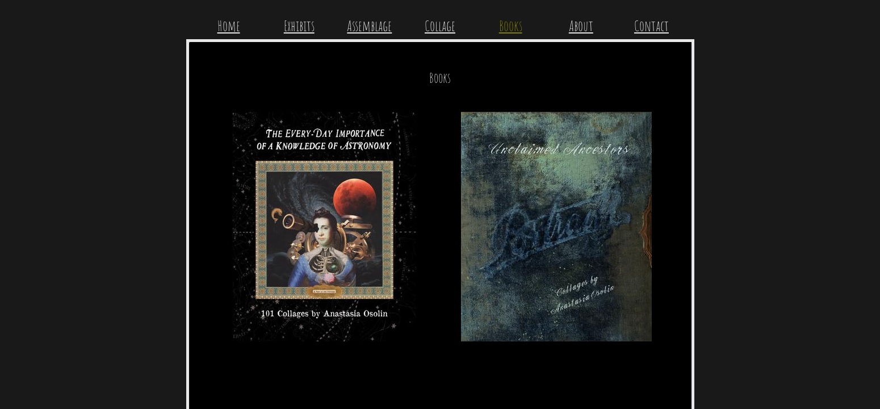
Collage (440, 25)
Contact (651, 25)
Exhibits (299, 25)
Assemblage (369, 25)
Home (228, 25)
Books (510, 25)
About (581, 25)
